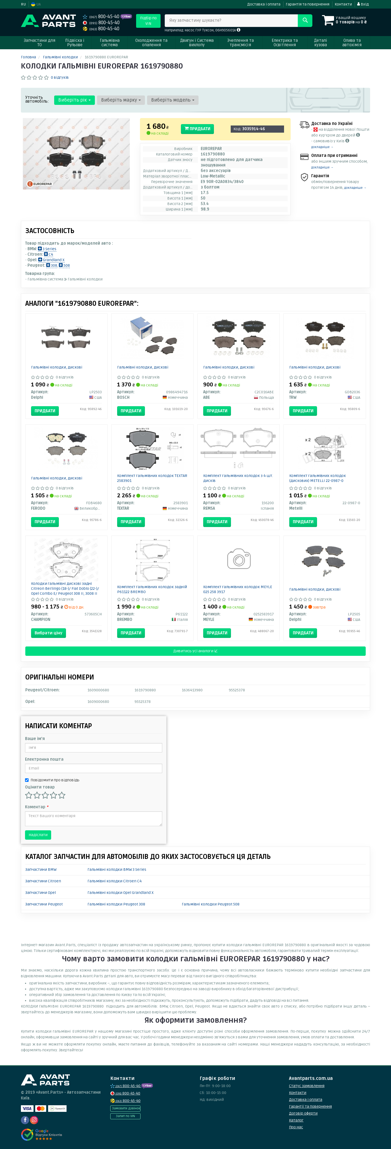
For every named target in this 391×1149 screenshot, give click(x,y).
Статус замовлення (306, 1086)
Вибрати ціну (48, 633)
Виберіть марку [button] (121, 100)
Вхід (363, 4)
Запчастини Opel (40, 892)
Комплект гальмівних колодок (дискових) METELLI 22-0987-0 (317, 478)
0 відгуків (60, 77)
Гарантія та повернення (307, 4)
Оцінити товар (40, 787)
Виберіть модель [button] (172, 100)
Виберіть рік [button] (74, 100)
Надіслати (38, 835)
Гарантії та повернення (310, 1106)
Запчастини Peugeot (44, 904)
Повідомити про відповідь (52, 780)
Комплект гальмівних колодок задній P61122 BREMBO (152, 589)
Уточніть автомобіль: (37, 99)
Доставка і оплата (263, 4)
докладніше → (322, 147)
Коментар (36, 807)
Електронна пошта (44, 759)
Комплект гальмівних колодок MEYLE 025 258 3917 (237, 589)
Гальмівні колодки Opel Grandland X (120, 892)
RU (23, 4)
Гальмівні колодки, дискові (56, 367)
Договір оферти (303, 1113)
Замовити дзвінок (126, 1108)
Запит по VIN (125, 1116)
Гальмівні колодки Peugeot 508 (210, 904)
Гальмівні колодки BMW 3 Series (116, 869)
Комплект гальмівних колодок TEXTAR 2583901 (152, 478)
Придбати (197, 128)
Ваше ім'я (35, 738)
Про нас (296, 1127)
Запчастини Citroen (43, 881)
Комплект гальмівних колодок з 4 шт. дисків (238, 478)
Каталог (296, 1120)
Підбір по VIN (148, 21)
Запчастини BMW (40, 869)
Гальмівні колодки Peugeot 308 (116, 904)
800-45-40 (101, 17)
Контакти (343, 4)
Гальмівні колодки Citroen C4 (114, 881)
